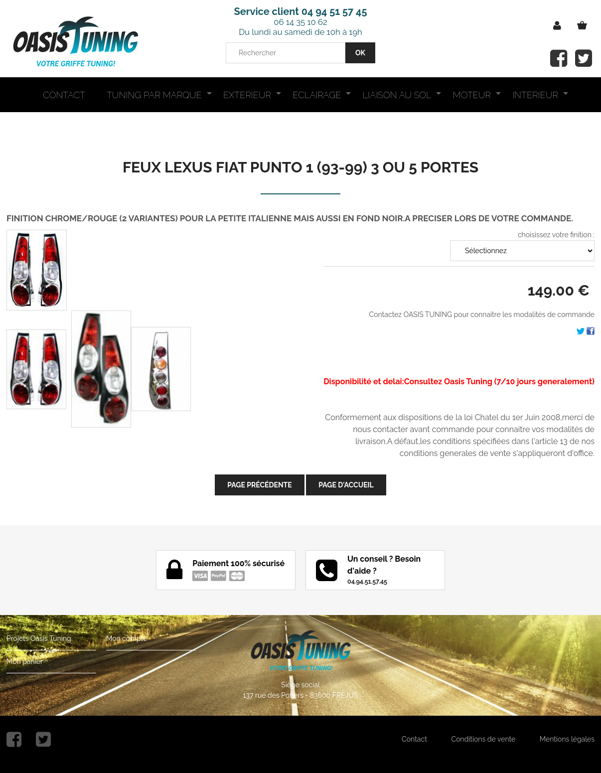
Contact (414, 739)
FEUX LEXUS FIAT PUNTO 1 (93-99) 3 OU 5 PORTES (300, 167)
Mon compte (126, 638)
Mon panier (24, 661)
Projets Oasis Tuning (38, 638)
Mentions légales (567, 739)
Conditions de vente (483, 739)
